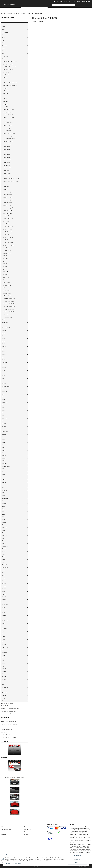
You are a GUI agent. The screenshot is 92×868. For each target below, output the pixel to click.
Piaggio (4, 591)
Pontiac (4, 596)
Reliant (4, 607)
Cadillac (4, 359)
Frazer (3, 421)
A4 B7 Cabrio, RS (7, 160)
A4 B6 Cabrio (6, 152)
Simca (3, 636)
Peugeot (4, 588)
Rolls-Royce (5, 620)
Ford (3, 415)
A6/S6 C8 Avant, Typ (8, 218)
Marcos (4, 522)
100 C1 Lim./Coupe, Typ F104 (10, 61)
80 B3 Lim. (5, 88)
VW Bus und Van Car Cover (7, 703)
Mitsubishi (4, 543)
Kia (3, 487)
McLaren (4, 532)
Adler (3, 29)
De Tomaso (5, 389)
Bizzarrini (4, 338)
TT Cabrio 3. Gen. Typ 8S (9, 303)
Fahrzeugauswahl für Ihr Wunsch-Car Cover (11, 21)
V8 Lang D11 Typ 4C (7, 317)
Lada (3, 495)
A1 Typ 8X (5, 104)
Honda (3, 445)
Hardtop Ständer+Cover (6, 729)
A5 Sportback (6, 184)
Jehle (3, 479)
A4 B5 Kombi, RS (7, 146)
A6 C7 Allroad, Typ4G (8, 208)
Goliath (4, 434)
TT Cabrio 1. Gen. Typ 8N (9, 298)
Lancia (3, 500)
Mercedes (4, 535)
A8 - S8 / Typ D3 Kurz (8, 231)
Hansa (3, 439)
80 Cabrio (5, 96)
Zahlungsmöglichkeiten (6, 829)
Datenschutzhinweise (6, 826)
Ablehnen (77, 862)
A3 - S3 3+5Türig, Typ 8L (8, 109)
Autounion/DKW (6, 327)
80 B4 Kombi (6, 90)
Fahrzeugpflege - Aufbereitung (8, 737)
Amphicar (4, 45)
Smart (3, 642)
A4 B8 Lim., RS (6, 170)
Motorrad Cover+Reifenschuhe (8, 713)
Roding (4, 615)
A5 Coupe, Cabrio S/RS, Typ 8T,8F (11, 178)
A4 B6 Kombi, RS (7, 154)
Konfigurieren (77, 859)
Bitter (3, 335)
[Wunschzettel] (81, 5)
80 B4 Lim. (5, 93)
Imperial (4, 458)
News (73, 1)
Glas (3, 429)
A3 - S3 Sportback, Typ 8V (9, 133)
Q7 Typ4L (5, 269)
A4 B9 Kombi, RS (7, 173)
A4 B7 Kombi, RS (7, 162)
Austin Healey (5, 322)
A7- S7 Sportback (7, 223)
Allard (3, 34)
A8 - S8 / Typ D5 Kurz (8, 242)
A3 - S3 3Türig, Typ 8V (8, 114)
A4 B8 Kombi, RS (7, 168)
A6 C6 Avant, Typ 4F (7, 202)
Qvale (3, 602)
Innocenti (4, 463)
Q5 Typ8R (5, 263)
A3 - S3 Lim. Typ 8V (7, 125)
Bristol (3, 349)
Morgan (4, 551)
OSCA (3, 572)
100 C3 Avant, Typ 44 (8, 69)
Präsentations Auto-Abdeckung (8, 711)
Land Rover (5, 503)
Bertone (4, 333)
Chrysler (4, 367)
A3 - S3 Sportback (7, 130)
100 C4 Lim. (5, 77)
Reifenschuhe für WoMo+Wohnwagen (10, 724)
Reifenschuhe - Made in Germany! (9, 721)
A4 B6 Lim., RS (6, 157)
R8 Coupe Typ (6, 282)
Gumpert (4, 437)
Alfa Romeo (5, 32)
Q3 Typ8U (5, 258)
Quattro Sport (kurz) (7, 279)
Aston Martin (5, 56)
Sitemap (26, 831)
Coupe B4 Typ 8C (7, 253)
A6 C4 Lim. (5, 189)
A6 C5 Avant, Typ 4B (7, 194)
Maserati (4, 524)
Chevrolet (4, 365)
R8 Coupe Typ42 (7, 285)
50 (3, 80)
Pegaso (4, 586)
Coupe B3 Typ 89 (7, 250)
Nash (3, 556)
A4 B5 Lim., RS (6, 149)
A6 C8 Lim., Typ (6, 215)
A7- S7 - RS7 (6, 221)
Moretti (4, 548)
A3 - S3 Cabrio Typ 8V (8, 122)
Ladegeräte (4, 732)
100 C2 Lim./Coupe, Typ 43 (9, 66)
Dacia (3, 375)
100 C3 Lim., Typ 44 (7, 72)
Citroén (4, 370)
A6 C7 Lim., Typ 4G (7, 213)
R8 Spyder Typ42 (7, 293)
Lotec (3, 516)
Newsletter (3, 834)
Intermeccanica (6, 466)
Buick (3, 357)
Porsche (4, 599)
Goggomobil (5, 431)
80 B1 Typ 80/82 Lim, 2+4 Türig (10, 82)
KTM (3, 492)
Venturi (4, 676)
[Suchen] (61, 5)
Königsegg (4, 490)
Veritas (4, 679)
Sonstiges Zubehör (5, 734)
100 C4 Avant (6, 74)
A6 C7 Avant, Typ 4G (7, 210)
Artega (3, 53)
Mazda (3, 530)
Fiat (3, 413)
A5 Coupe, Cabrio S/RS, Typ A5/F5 (11, 181)
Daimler (4, 381)
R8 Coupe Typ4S (7, 287)
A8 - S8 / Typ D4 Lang (8, 239)
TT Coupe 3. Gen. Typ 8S (9, 311)
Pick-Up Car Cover (5, 705)
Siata (3, 634)
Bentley (4, 330)
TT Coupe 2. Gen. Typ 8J (8, 309)
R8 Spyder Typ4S (7, 295)
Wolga (3, 698)
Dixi (3, 397)
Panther (4, 583)
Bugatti (4, 354)
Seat (3, 631)
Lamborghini (5, 498)
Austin (3, 319)
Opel (3, 570)
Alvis (3, 40)
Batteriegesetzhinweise (29, 837)
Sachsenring (5, 628)
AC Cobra (4, 26)
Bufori (3, 351)
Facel (3, 407)
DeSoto (4, 394)
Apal (3, 48)
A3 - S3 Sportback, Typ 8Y (9, 138)
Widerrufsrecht (27, 829)
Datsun (4, 383)
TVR (3, 674)
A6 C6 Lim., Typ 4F (7, 205)
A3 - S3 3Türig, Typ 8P (8, 112)
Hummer (4, 453)
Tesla (3, 663)
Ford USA (4, 418)
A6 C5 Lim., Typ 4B (7, 197)
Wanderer (4, 690)
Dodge (3, 399)
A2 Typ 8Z (5, 106)
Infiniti (3, 460)
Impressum (26, 834)
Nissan (3, 559)
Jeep (3, 476)
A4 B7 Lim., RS (6, 165)
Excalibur (4, 405)
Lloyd (3, 514)
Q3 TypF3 (5, 261)
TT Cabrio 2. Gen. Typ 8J (8, 301)
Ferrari (3, 410)
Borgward (4, 346)
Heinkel (4, 442)
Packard (4, 575)
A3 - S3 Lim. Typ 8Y (7, 128)
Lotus (3, 519)
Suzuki (3, 655)
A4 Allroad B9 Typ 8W (8, 144)
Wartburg (4, 692)
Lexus (3, 506)
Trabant (4, 668)
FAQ (89, 1)
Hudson (4, 450)
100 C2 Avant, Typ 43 (8, 64)
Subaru (4, 650)
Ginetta (4, 426)
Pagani (4, 578)
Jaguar (4, 474)
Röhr (3, 618)
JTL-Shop (84, 866)
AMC (3, 42)
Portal (53, 1)
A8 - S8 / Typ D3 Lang (8, 234)
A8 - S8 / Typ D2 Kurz (8, 226)
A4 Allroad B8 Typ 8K (8, 141)
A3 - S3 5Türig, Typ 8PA (8, 117)
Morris (3, 554)
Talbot (3, 658)
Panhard (4, 580)
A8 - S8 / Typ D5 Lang (8, 245)
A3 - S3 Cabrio (6, 120)
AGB (25, 826)
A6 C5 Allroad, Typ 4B (8, 192)
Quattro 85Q (6, 277)
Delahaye (4, 391)
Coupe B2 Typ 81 (7, 247)
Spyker (4, 644)
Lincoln (4, 511)
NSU (3, 562)
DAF (3, 378)
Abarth (3, 24)
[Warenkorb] (87, 5)
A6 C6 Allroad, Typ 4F (8, 200)
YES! (3, 700)
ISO (3, 471)
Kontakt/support (81, 1)
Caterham (4, 362)
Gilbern (4, 423)
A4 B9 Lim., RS (6, 176)
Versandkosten (4, 831)
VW (3, 684)
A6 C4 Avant (6, 186)
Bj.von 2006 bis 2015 (38, 21)
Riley (3, 612)
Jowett (3, 484)
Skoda (3, 639)
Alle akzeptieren (77, 855)
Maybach (4, 527)
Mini (3, 540)
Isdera (3, 468)
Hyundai (4, 455)
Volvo (3, 682)
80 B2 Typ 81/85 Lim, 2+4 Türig (10, 85)
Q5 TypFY (5, 266)
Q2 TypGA (5, 255)
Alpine (3, 37)
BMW (3, 341)
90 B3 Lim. (5, 101)
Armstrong (4, 50)
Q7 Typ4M (5, 271)
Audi (3, 58)
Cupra (3, 373)
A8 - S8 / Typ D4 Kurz (8, 237)
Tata (3, 660)
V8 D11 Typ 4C (6, 314)
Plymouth (4, 594)
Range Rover (5, 604)
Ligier (3, 508)
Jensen (4, 482)
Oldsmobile (5, 567)
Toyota (3, 666)
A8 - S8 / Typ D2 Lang (8, 229)
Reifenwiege (4, 726)
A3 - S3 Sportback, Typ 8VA (9, 136)
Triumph (4, 671)
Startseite (59, 1)
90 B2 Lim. (5, 98)
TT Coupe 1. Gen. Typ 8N (9, 306)
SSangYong (5, 647)
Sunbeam (4, 652)
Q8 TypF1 (5, 274)
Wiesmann (4, 695)
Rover (3, 623)
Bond (3, 343)
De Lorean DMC (6, 386)
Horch (3, 447)
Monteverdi (5, 546)
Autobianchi (5, 325)
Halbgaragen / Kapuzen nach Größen (10, 708)
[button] (77, 5)
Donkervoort (5, 402)
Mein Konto (67, 1)
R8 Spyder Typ (6, 290)
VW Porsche (5, 687)
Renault (4, 610)
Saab (3, 626)
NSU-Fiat (4, 564)
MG (3, 538)
